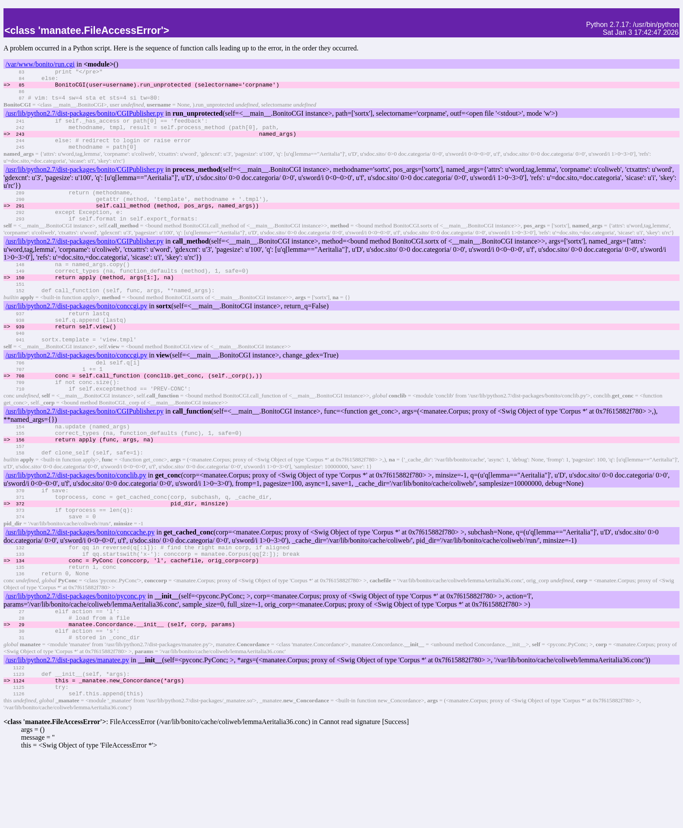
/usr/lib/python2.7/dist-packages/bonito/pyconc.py (76, 654)
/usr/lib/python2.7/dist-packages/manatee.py (67, 725)
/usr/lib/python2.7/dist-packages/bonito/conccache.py (80, 584)
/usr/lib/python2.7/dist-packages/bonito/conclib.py (76, 520)
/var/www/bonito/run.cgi (40, 64)
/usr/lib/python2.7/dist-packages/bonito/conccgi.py (76, 332)
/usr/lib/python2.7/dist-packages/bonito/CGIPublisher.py (85, 120)
